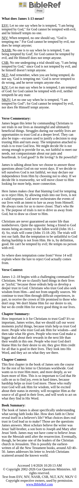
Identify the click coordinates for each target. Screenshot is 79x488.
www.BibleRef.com (39, 484)
